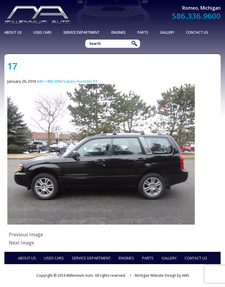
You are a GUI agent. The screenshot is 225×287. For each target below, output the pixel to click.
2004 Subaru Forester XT (75, 81)
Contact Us (197, 32)
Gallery (167, 32)
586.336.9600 (196, 15)
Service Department (81, 32)
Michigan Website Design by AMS (162, 275)
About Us (13, 32)
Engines (118, 32)
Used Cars (42, 32)
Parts (142, 32)
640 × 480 (45, 81)
